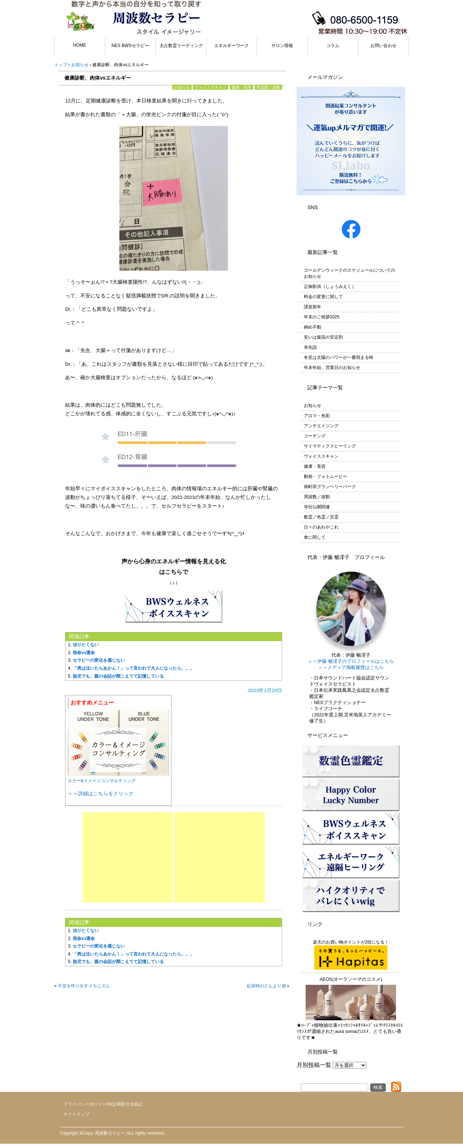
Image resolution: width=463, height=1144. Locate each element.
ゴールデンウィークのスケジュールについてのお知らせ (349, 273)
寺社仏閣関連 (317, 506)
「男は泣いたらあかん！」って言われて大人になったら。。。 (133, 668)
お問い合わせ (383, 45)
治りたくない (86, 644)
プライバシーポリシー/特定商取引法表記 (103, 1104)
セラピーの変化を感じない (99, 660)
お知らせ (182, 87)
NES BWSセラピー (130, 45)
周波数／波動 (268, 87)
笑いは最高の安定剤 (323, 337)
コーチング (315, 435)
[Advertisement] (127, 857)
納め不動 (312, 327)
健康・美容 (241, 87)
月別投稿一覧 (314, 1065)
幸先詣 (310, 347)
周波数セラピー (110, 1133)
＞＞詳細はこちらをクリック (100, 793)
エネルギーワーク (231, 45)
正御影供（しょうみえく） (330, 286)
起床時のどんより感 (266, 985)
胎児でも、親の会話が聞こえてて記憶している (118, 676)
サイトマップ (76, 1114)
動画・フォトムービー (325, 476)
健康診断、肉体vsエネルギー (97, 78)
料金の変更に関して (323, 296)
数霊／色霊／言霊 (321, 517)
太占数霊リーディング (181, 45)
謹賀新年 (312, 306)
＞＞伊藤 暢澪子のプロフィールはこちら (351, 661)
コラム (332, 45)
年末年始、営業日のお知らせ (332, 367)
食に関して (315, 537)
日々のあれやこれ (321, 527)
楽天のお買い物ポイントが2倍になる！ (351, 955)
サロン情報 (282, 45)
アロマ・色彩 (317, 415)
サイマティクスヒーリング (330, 446)
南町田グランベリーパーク (330, 486)
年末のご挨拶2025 (322, 316)
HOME (79, 45)
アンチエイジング (321, 425)
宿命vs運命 (84, 652)
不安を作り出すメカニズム (84, 985)
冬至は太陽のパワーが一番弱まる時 (338, 357)
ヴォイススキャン (210, 87)
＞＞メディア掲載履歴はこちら (351, 667)
